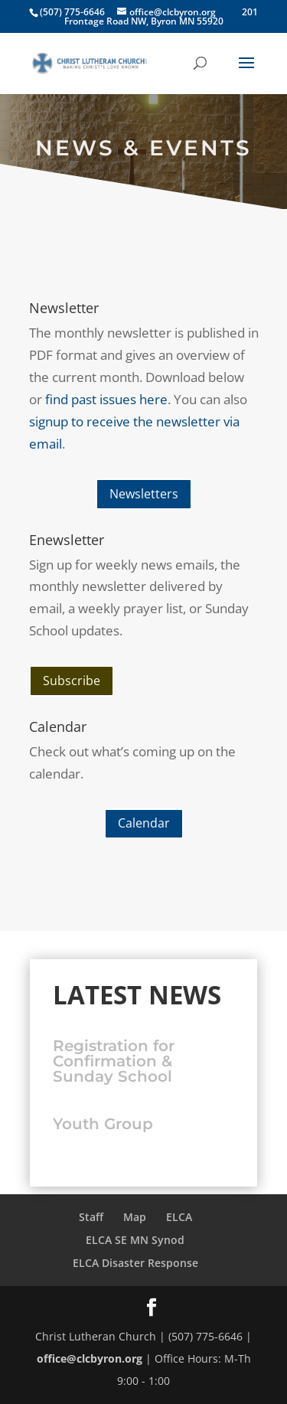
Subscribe (71, 680)
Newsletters (143, 493)
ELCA (179, 1217)
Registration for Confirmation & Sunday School (113, 1061)
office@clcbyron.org (89, 1358)
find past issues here (106, 399)
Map (134, 1217)
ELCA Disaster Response (135, 1262)
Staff (91, 1217)
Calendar (144, 823)
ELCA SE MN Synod (135, 1240)
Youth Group (103, 1124)
